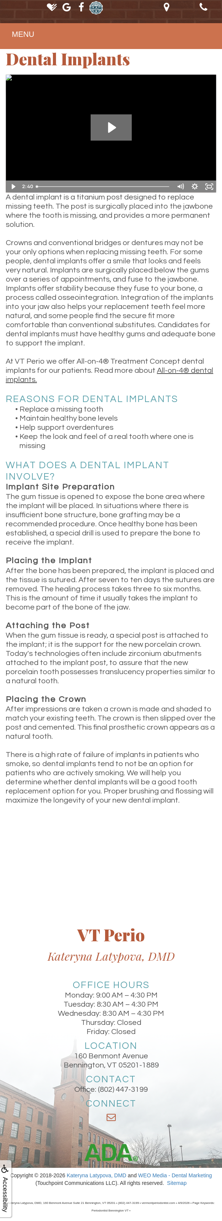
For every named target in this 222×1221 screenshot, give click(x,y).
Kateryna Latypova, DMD (96, 1175)
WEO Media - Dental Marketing (175, 1175)
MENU (23, 34)
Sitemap (177, 1183)
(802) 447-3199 (123, 1089)
